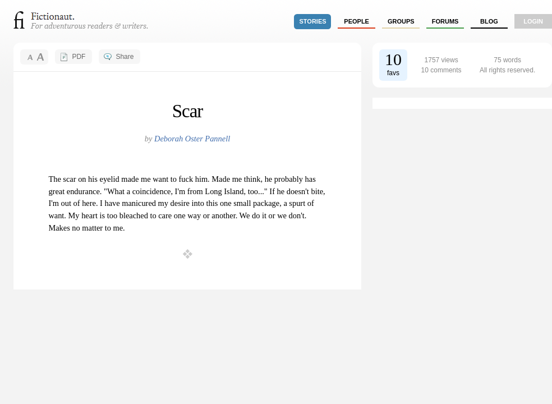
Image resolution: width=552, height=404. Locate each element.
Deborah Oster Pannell (192, 138)
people (356, 21)
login (533, 21)
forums (445, 21)
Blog (489, 21)
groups (401, 21)
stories (313, 21)
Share (125, 57)
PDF (78, 57)
